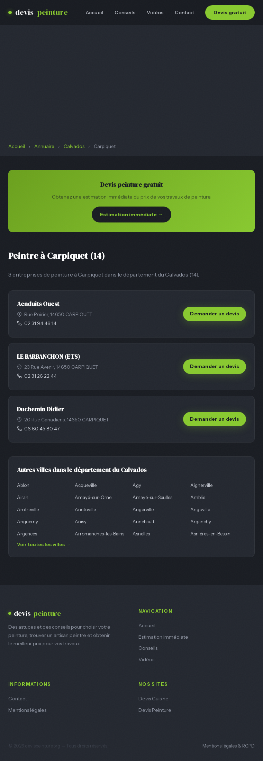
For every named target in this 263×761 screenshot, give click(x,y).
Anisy (81, 521)
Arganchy (200, 521)
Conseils (125, 12)
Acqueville (86, 485)
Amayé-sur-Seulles (152, 497)
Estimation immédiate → (131, 214)
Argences (27, 533)
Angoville (200, 509)
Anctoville (85, 509)
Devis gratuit (230, 12)
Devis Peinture (154, 710)
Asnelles (141, 533)
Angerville (143, 509)
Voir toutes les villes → (44, 544)
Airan (22, 497)
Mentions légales (27, 710)
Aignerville (201, 485)
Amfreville (28, 509)
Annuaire (44, 146)
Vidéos (155, 12)
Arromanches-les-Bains (99, 533)
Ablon (23, 485)
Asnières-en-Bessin (210, 533)
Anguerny (27, 521)
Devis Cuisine (153, 699)
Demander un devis (214, 313)
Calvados (74, 146)
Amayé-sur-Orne (93, 497)
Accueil (94, 12)
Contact (184, 12)
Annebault (143, 521)
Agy (137, 485)
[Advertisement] (131, 90)
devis (38, 12)
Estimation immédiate (163, 637)
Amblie (197, 497)
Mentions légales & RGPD (228, 746)
